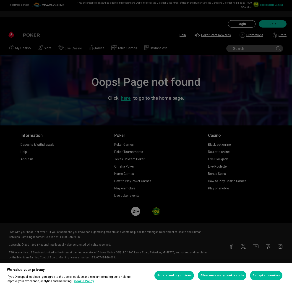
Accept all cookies (266, 275)
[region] (146, 275)
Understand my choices (174, 275)
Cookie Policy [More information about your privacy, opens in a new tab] (84, 281)
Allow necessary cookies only (222, 275)
